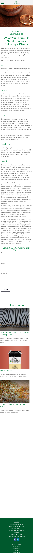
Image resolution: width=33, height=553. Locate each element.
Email (3, 263)
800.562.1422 (19, 526)
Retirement (16, 546)
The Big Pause (6, 370)
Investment (16, 548)
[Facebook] (15, 539)
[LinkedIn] (18, 539)
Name (3, 253)
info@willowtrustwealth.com (16, 536)
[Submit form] (5, 289)
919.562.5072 (18, 524)
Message (4, 273)
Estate (16, 550)
